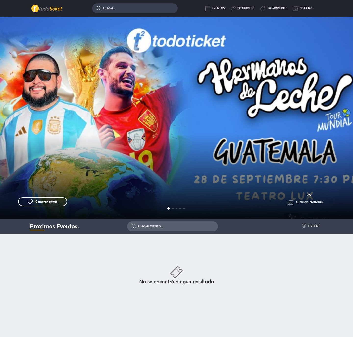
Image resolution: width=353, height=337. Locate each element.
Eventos (215, 8)
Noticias (302, 8)
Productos (242, 8)
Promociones (273, 8)
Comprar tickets (46, 201)
